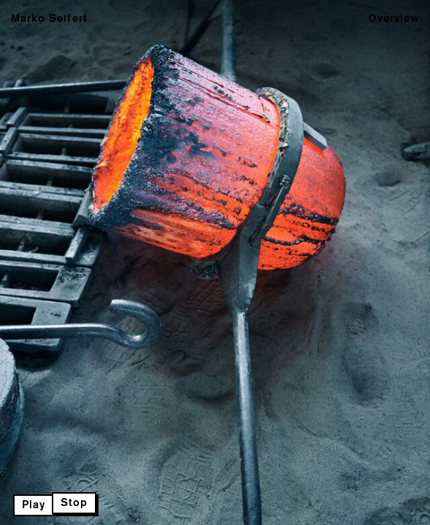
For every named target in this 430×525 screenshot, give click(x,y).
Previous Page (71, 262)
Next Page (215, 262)
